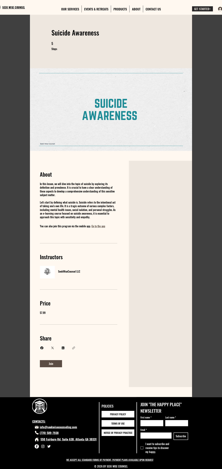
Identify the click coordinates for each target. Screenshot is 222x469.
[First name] (150, 423)
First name (146, 417)
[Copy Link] (74, 348)
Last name (170, 417)
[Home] (37, 439)
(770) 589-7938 (49, 433)
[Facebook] (37, 446)
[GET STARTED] (202, 8)
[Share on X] (52, 348)
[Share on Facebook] (42, 348)
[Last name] (175, 423)
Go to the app (98, 226)
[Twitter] (49, 446)
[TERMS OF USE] (118, 423)
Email (143, 429)
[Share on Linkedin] (63, 348)
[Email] (155, 435)
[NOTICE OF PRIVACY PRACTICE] (118, 432)
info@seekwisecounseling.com (58, 427)
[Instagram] (43, 446)
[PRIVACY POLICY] (118, 414)
